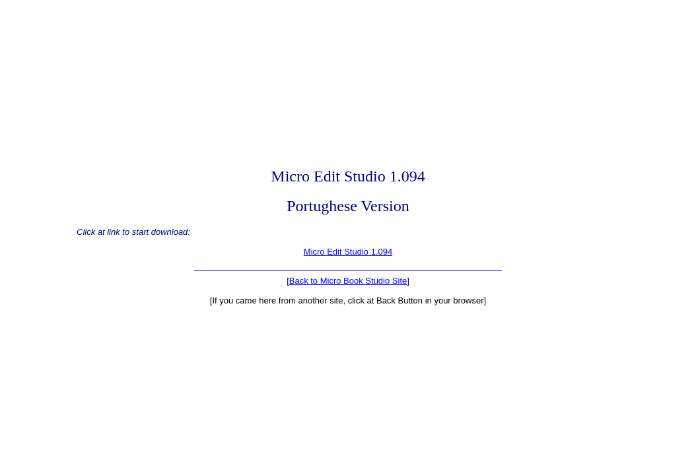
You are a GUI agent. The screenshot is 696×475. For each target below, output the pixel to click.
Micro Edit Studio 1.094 (348, 252)
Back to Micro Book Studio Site (348, 281)
